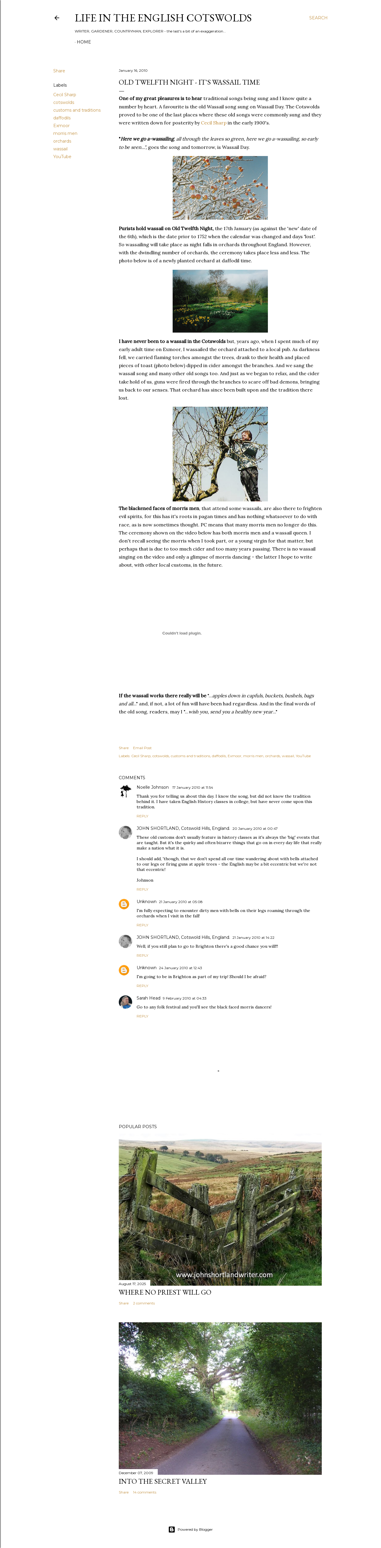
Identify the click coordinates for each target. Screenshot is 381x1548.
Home (84, 42)
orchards (62, 141)
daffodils (62, 118)
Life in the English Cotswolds (163, 18)
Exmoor (61, 125)
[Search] (318, 18)
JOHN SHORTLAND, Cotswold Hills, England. (183, 828)
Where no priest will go (165, 1292)
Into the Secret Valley (163, 1481)
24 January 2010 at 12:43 (180, 968)
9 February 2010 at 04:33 (185, 998)
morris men (65, 133)
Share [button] (59, 71)
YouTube (62, 156)
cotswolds (63, 102)
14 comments (144, 1492)
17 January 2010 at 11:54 (192, 787)
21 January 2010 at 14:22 (253, 937)
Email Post (142, 748)
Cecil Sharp (64, 94)
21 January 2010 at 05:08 (181, 902)
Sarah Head (148, 998)
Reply (142, 816)
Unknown (147, 901)
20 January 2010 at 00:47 (255, 828)
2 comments (144, 1303)
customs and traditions (77, 110)
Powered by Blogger (190, 1529)
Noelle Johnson (153, 787)
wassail (60, 149)
